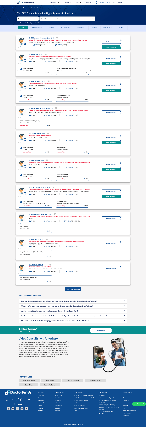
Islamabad (41, 403)
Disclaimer (126, 415)
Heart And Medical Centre (81, 408)
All (23, 27)
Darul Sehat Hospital (79, 405)
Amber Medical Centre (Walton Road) (84, 398)
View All (40, 410)
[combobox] (28, 18)
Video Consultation (37, 27)
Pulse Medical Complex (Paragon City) (84, 395)
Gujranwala (41, 395)
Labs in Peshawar (49, 385)
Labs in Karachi (51, 380)
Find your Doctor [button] (52, 2)
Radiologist (58, 408)
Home (18, 8)
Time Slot (120, 27)
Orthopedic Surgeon (60, 403)
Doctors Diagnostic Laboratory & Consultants (107, 401)
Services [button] (88, 2)
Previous (17, 71)
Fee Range (51, 27)
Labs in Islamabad (95, 380)
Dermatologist (58, 398)
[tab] (73, 295)
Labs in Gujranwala (29, 380)
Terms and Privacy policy (129, 410)
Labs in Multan (28, 385)
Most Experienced (65, 27)
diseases (25, 8)
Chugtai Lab (102, 395)
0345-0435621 (103, 2)
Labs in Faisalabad (73, 380)
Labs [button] (77, 2)
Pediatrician (58, 400)
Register (120, 2)
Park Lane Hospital (79, 403)
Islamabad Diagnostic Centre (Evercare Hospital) (109, 408)
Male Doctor (94, 27)
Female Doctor (80, 27)
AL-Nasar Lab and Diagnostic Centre (108, 398)
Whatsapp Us (140, 404)
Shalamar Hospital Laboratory (107, 404)
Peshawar (40, 408)
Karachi (40, 398)
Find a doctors (127, 413)
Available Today (107, 27)
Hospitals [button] (66, 2)
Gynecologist (58, 395)
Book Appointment (113, 41)
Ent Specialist (58, 405)
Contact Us (126, 400)
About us (125, 398)
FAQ (124, 408)
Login (113, 2)
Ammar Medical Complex (81, 400)
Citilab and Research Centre (106, 411)
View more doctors (73, 289)
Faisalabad (41, 400)
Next (90, 71)
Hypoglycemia (34, 8)
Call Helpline (101, 330)
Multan (40, 405)
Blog (124, 395)
